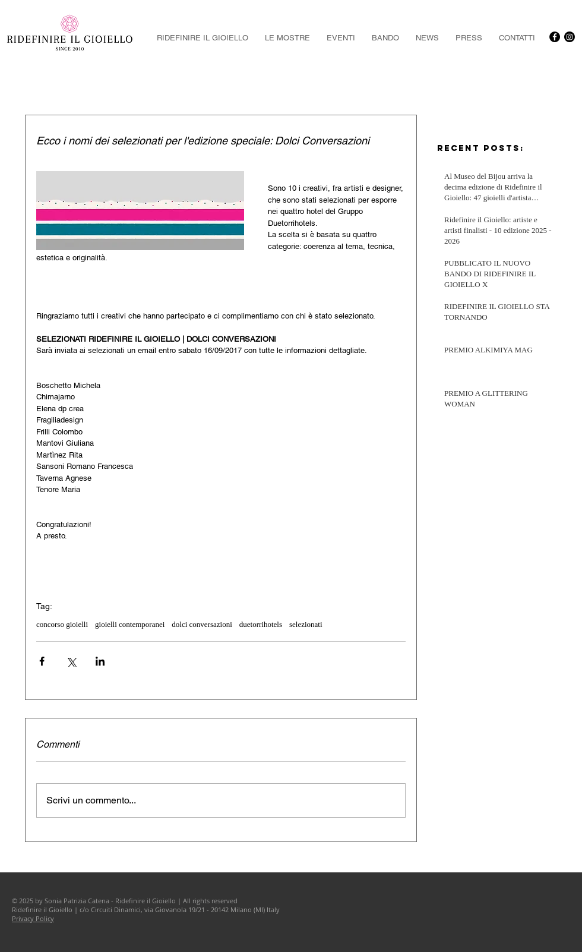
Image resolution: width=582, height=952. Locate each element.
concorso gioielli (62, 624)
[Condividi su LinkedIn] (100, 661)
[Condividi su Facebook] (42, 661)
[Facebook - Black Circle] (554, 36)
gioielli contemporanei (130, 624)
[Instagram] (569, 36)
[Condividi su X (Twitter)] (71, 661)
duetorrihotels (260, 624)
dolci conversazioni (202, 624)
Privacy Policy (33, 918)
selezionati (305, 624)
